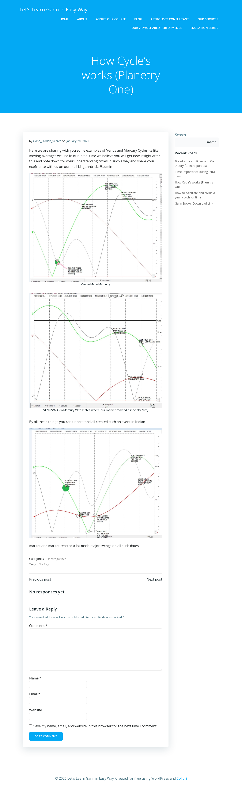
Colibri (182, 778)
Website (35, 710)
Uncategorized (57, 559)
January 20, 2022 (77, 141)
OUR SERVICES (208, 19)
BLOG (138, 19)
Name (35, 678)
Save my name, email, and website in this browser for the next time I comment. (95, 726)
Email (34, 694)
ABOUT (82, 19)
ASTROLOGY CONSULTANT (170, 19)
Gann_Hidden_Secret (47, 141)
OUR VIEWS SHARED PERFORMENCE (157, 28)
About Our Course (111, 19)
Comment (38, 625)
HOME (64, 19)
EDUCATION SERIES (204, 28)
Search (180, 134)
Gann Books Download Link (194, 203)
